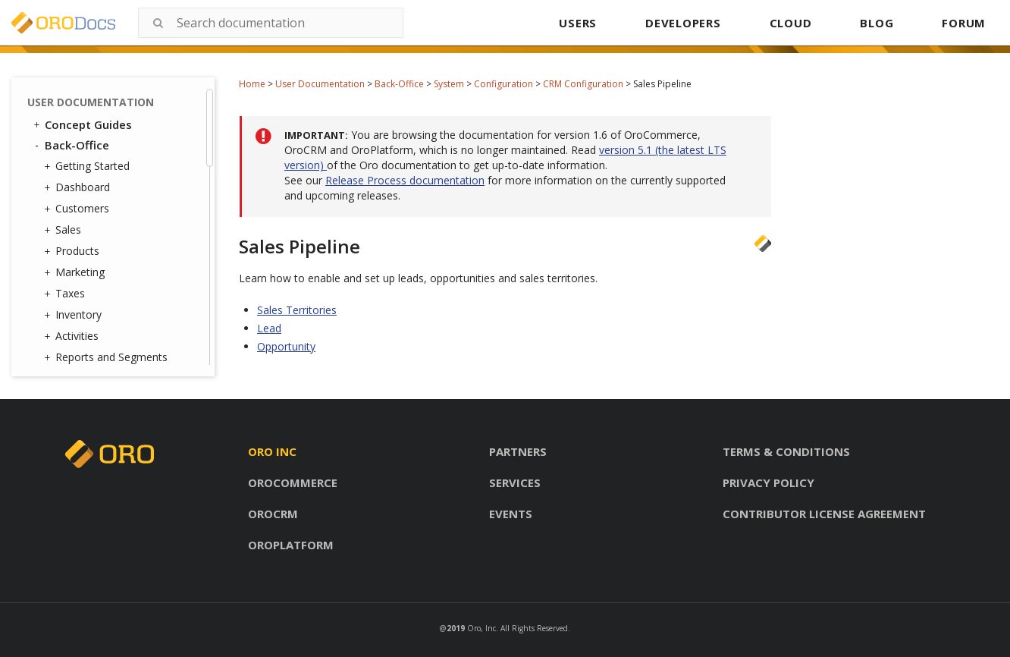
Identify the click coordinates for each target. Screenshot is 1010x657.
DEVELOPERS (683, 22)
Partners (518, 451)
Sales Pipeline (122, 96)
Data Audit (93, 343)
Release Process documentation (405, 180)
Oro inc (272, 451)
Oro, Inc (481, 628)
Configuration (503, 83)
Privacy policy (768, 482)
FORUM (964, 22)
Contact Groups (105, 244)
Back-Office (399, 83)
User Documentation (320, 83)
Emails (79, 264)
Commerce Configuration (108, 123)
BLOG (876, 22)
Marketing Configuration (134, 151)
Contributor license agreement (824, 513)
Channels (89, 304)
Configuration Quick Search (126, 178)
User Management (108, 205)
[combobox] (271, 22)
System (449, 83)
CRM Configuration (583, 83)
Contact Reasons (109, 225)
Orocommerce (292, 482)
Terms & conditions (786, 451)
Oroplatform (291, 544)
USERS (578, 22)
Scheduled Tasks (108, 363)
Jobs (77, 323)
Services (515, 482)
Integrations (92, 284)
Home (252, 83)
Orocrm (273, 513)
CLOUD (791, 22)
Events (510, 513)
